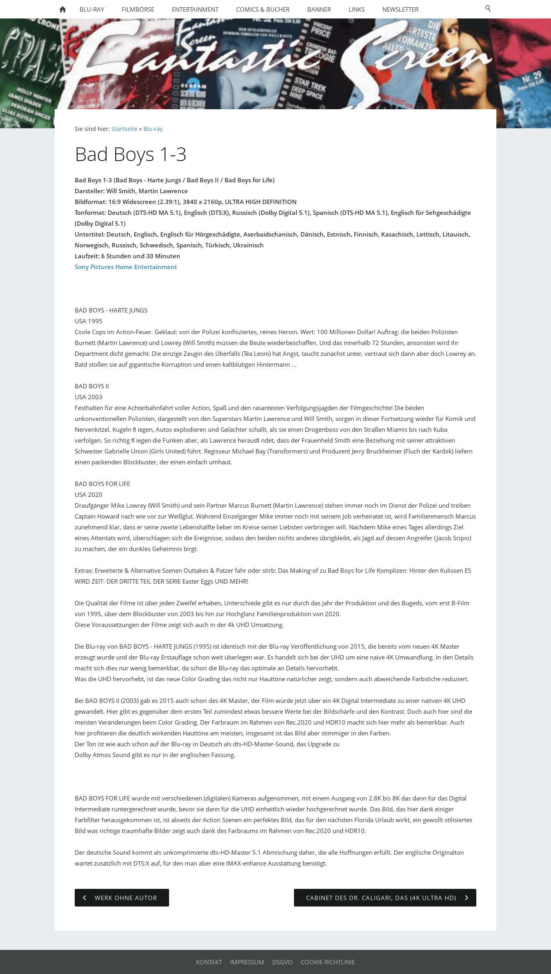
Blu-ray (153, 129)
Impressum (247, 962)
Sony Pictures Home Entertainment (126, 267)
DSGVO (282, 962)
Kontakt (209, 962)
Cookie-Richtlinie (328, 962)
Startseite (124, 129)
